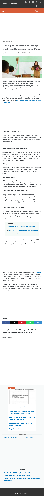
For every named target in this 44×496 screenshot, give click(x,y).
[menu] (4, 11)
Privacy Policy (22, 490)
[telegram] (37, 6)
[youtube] (25, 2)
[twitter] (37, 2)
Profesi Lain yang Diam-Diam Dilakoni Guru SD (20, 233)
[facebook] (33, 2)
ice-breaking (37, 272)
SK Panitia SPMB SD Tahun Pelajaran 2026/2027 (18, 438)
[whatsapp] (40, 6)
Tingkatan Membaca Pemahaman (19, 429)
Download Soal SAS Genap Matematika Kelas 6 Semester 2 (21, 473)
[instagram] (40, 2)
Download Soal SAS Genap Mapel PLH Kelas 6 (17, 475)
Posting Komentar (32, 53)
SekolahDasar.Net (24, 493)
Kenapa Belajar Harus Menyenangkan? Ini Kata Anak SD (23, 230)
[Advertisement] (22, 27)
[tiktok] (29, 2)
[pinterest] (22, 322)
